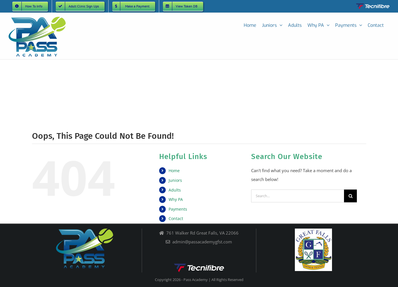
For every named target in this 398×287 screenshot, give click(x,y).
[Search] (350, 196)
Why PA (176, 199)
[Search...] (297, 196)
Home (174, 170)
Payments (178, 209)
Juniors (175, 180)
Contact (176, 218)
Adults (175, 190)
